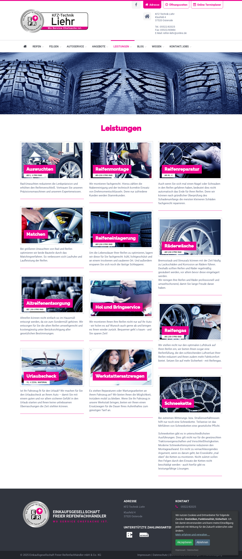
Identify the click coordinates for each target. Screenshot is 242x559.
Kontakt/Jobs (181, 46)
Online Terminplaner (207, 4)
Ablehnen (202, 542)
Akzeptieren (184, 542)
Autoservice (77, 46)
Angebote (100, 46)
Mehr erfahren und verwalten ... (192, 534)
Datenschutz (160, 555)
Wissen (158, 46)
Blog (142, 46)
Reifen (38, 46)
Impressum (144, 555)
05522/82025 (185, 506)
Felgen (55, 46)
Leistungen (122, 46)
